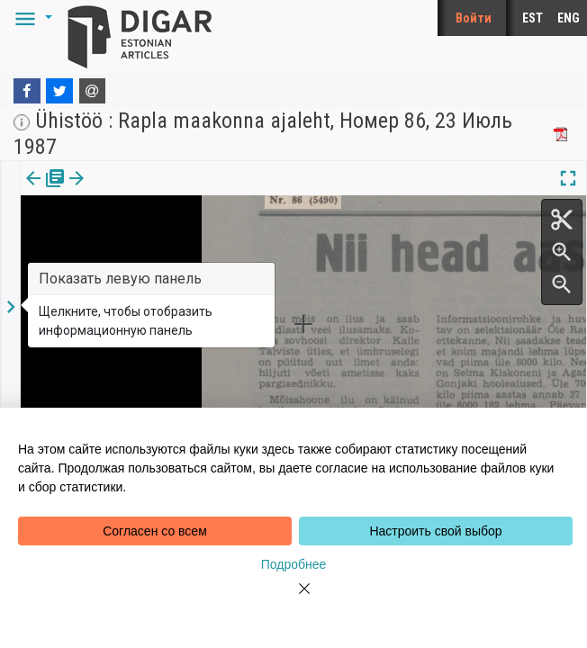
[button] (30, 18)
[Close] (293, 599)
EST (532, 18)
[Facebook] (27, 91)
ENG (568, 18)
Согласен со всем (155, 531)
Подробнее (294, 564)
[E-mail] (92, 91)
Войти (474, 18)
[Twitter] (59, 91)
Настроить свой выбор (435, 531)
